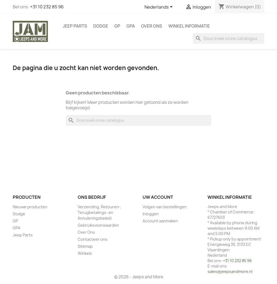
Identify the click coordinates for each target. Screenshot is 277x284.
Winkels (85, 253)
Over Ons (151, 26)
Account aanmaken (160, 220)
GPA (130, 26)
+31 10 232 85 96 (47, 7)
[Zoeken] (228, 38)
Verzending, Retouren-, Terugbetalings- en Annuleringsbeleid (99, 212)
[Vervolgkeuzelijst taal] (159, 7)
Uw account (158, 197)
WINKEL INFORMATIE (189, 26)
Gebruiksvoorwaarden (98, 225)
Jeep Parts (75, 26)
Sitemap (85, 246)
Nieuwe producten (30, 206)
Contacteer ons (92, 239)
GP (117, 26)
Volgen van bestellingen (165, 206)
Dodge (100, 26)
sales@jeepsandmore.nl (229, 271)
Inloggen (151, 213)
